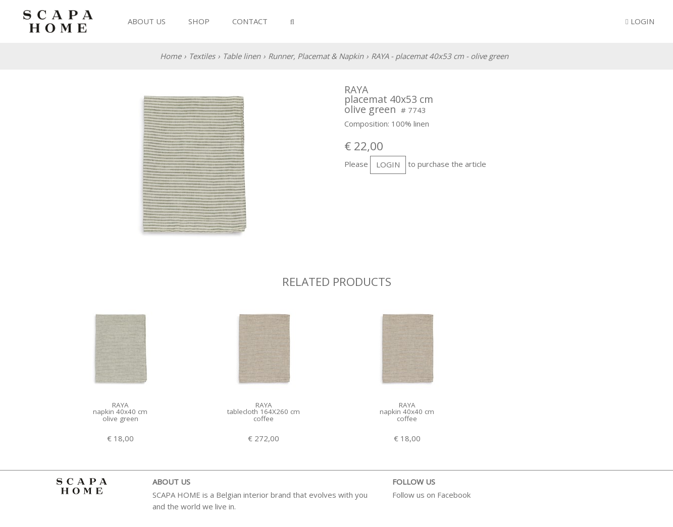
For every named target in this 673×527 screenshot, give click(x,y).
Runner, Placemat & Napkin (316, 56)
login (388, 164)
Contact (250, 21)
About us (147, 21)
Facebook (454, 495)
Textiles (202, 56)
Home (170, 56)
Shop (199, 21)
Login (640, 21)
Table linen (242, 56)
